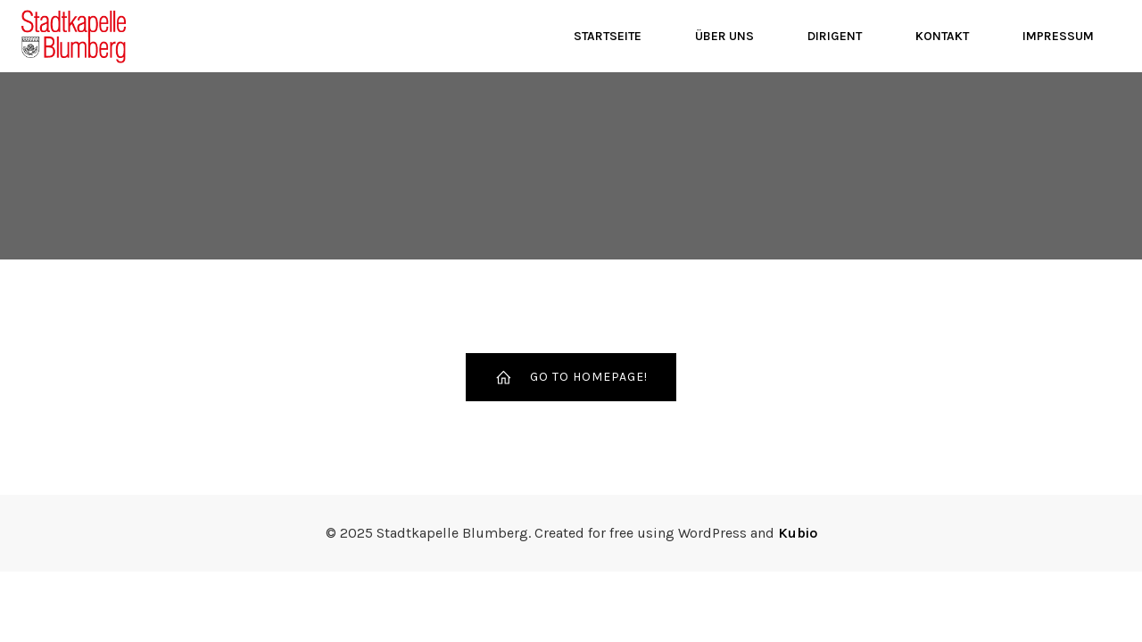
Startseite (607, 36)
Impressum (1058, 36)
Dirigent (834, 36)
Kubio (797, 532)
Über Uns (724, 36)
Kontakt (942, 36)
